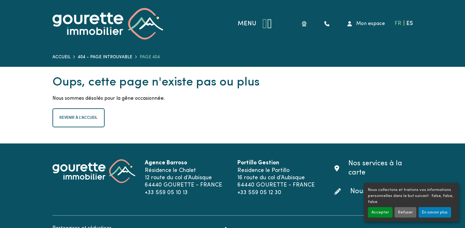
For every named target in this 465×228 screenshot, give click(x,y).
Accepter (380, 212)
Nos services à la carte (375, 168)
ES (409, 24)
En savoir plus (435, 212)
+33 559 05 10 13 (166, 193)
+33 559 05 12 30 (259, 193)
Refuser (405, 212)
